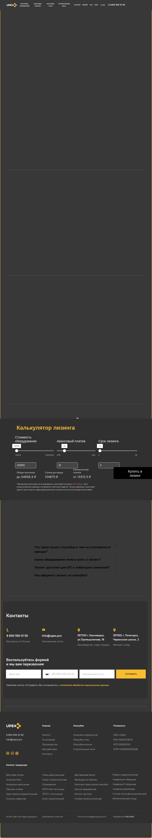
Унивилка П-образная (124, 784)
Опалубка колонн (82, 744)
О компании (48, 739)
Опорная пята (13, 779)
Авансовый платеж (71, 441)
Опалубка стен (81, 739)
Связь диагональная (53, 774)
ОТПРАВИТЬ (131, 674)
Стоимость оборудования (26, 439)
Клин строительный (53, 798)
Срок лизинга (108, 441)
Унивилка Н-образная (124, 779)
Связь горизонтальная (54, 779)
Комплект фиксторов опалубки (91, 784)
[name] (23, 674)
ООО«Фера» (77, 484)
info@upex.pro (14, 739)
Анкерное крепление (17, 784)
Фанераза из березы (86, 779)
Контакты (47, 753)
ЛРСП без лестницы (53, 789)
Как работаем (49, 749)
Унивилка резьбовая (124, 788)
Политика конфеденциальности (92, 816)
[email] (97, 674)
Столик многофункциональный (130, 793)
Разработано (123, 816)
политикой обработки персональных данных (84, 685)
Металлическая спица (124, 798)
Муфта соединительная (125, 774)
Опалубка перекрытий (85, 734)
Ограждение (49, 784)
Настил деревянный (85, 789)
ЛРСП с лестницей (52, 793)
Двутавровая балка (85, 774)
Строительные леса (84, 749)
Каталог (46, 734)
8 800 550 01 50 (15, 734)
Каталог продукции (16, 764)
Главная (46, 725)
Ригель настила (83, 793)
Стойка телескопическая (88, 798)
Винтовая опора (14, 774)
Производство (50, 744)
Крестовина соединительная (21, 793)
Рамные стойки (14, 789)
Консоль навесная (16, 798)
